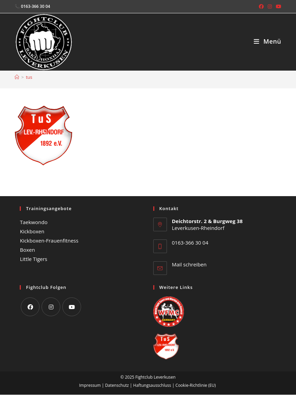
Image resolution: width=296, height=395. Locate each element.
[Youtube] (71, 306)
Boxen (27, 249)
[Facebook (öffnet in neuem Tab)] (261, 6)
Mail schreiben (189, 264)
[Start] (17, 77)
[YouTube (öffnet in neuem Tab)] (277, 6)
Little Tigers (33, 258)
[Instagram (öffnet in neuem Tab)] (270, 6)
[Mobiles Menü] (267, 41)
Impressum (89, 385)
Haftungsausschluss (152, 385)
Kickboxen (32, 231)
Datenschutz (117, 385)
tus (29, 77)
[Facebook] (30, 306)
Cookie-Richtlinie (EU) (195, 385)
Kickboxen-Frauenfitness (49, 240)
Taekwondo (33, 222)
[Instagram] (51, 306)
